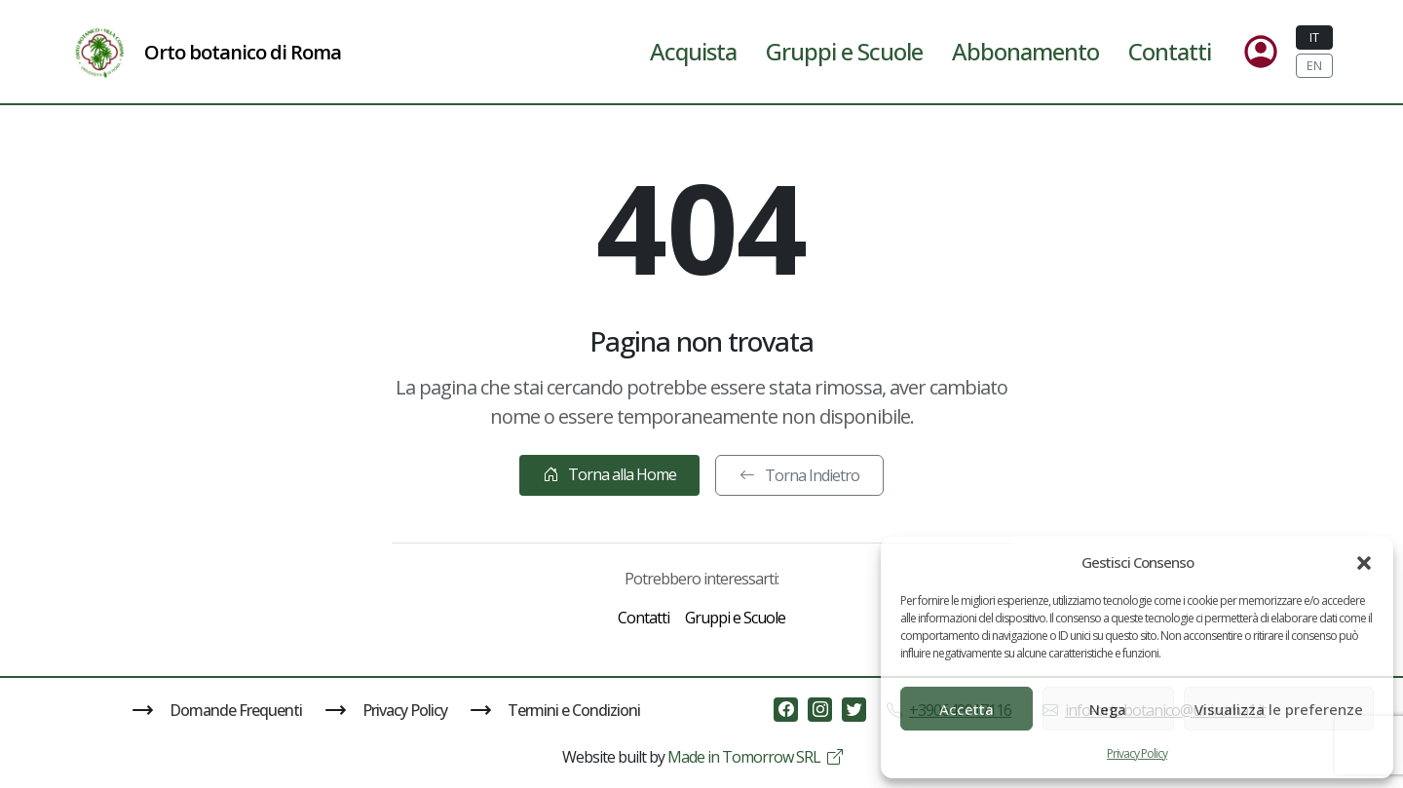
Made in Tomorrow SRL (754, 757)
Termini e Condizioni (555, 710)
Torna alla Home (609, 474)
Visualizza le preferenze (1278, 709)
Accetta (966, 709)
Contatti (1169, 51)
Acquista (693, 51)
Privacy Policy (1137, 753)
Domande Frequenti (217, 710)
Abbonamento (1025, 51)
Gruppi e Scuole (844, 51)
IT (1314, 37)
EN (1314, 65)
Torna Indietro (799, 475)
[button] (1364, 562)
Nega (1107, 709)
